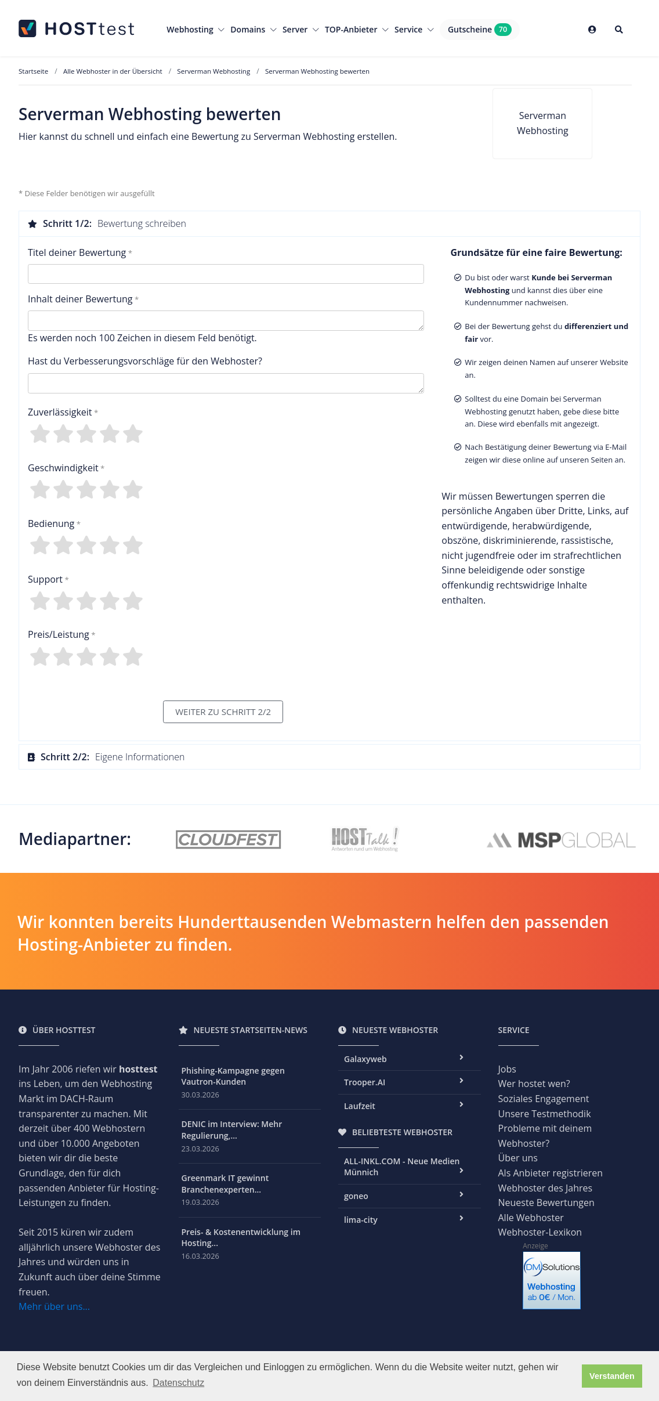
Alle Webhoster (531, 1217)
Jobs (507, 1069)
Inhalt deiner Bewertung (80, 299)
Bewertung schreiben (107, 223)
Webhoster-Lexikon (540, 1232)
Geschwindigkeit (63, 467)
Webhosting (195, 29)
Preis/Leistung (58, 634)
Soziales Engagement (543, 1098)
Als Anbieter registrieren (550, 1173)
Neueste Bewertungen (546, 1202)
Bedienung (51, 523)
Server (301, 29)
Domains (253, 29)
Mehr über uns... (54, 1306)
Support (45, 579)
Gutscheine (480, 29)
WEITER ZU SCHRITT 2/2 (223, 711)
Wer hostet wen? (534, 1083)
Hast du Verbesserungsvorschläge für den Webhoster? (145, 361)
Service (414, 29)
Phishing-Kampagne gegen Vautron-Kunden (233, 1076)
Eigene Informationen (106, 756)
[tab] (329, 223)
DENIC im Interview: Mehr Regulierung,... (232, 1129)
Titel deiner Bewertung (77, 252)
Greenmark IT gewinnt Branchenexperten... (225, 1183)
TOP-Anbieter (357, 29)
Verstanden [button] (612, 1376)
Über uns (518, 1157)
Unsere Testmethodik (544, 1113)
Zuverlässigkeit (60, 412)
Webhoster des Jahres (545, 1188)
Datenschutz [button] (178, 1383)
